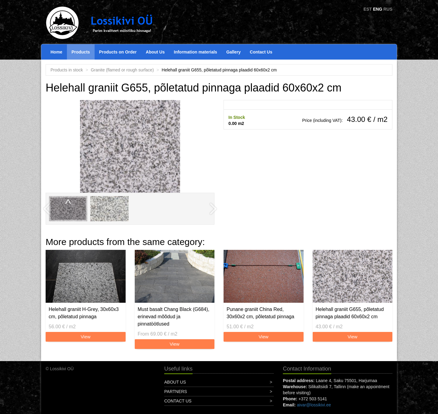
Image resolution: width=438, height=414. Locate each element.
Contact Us (261, 52)
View (85, 336)
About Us (155, 52)
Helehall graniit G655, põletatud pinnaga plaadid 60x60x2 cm (350, 313)
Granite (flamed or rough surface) (122, 69)
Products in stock (66, 69)
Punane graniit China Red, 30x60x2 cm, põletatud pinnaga (260, 313)
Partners (175, 391)
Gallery (233, 52)
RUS (387, 9)
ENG (377, 9)
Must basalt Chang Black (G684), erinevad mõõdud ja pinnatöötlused (174, 316)
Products (80, 52)
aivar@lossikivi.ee (314, 404)
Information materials (195, 52)
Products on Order (118, 52)
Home (56, 52)
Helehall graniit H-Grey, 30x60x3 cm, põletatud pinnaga (84, 313)
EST (367, 9)
